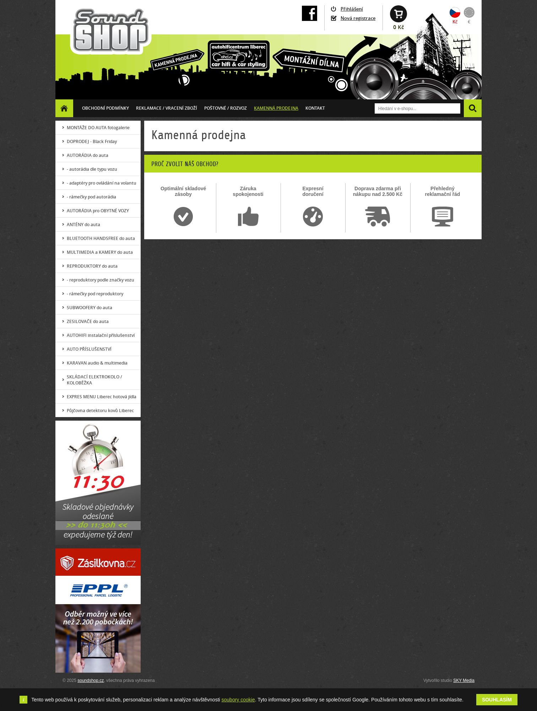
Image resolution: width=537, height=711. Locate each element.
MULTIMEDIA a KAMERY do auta (100, 252)
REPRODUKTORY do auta (92, 266)
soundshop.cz (90, 680)
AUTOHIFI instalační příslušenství (101, 335)
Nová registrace (358, 18)
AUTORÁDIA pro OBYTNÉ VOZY (98, 211)
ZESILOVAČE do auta (88, 321)
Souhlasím (497, 699)
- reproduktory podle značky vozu (100, 280)
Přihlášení (352, 9)
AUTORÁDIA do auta (87, 155)
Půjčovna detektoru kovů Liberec (100, 411)
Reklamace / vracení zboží (166, 108)
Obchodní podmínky (105, 108)
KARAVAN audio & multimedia (97, 363)
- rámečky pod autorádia (91, 197)
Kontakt (315, 108)
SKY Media (463, 680)
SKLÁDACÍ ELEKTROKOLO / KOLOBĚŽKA (94, 380)
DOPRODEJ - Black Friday (92, 141)
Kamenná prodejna (276, 108)
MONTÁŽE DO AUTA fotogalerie (98, 128)
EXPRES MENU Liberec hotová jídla (101, 397)
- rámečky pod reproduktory (95, 294)
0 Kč (398, 27)
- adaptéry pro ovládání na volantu (101, 183)
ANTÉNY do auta (83, 224)
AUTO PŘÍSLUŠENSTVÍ (89, 349)
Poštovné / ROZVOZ (225, 108)
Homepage (64, 108)
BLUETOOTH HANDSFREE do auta (101, 238)
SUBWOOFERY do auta (89, 308)
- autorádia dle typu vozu (92, 169)
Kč (454, 21)
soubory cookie (238, 699)
